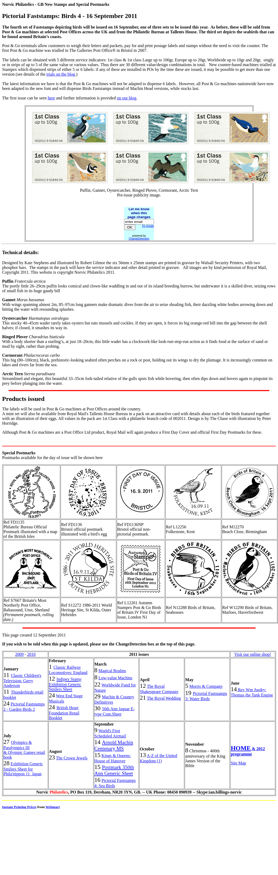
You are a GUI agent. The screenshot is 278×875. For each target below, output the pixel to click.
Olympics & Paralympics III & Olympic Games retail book (24, 749)
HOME (241, 748)
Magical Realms (112, 670)
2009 (19, 654)
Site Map (238, 763)
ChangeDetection (139, 238)
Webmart (52, 807)
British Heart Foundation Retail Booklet (64, 713)
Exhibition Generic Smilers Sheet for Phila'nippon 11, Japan (23, 769)
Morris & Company (206, 686)
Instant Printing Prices (19, 807)
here (51, 98)
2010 (31, 654)
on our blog (126, 98)
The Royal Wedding (164, 698)
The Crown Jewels (72, 758)
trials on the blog (61, 74)
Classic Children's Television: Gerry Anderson (22, 680)
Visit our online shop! (252, 654)
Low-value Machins (115, 678)
